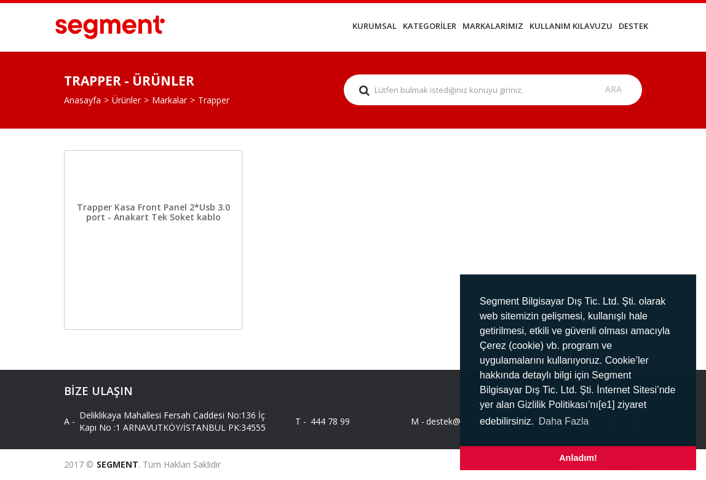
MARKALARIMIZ (492, 25)
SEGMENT (117, 464)
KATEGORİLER (429, 25)
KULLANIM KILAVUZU (571, 25)
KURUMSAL (374, 25)
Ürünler (126, 100)
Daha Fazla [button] (564, 421)
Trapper (213, 100)
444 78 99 (330, 421)
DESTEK (633, 25)
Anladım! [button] (578, 458)
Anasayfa (82, 100)
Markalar (169, 100)
